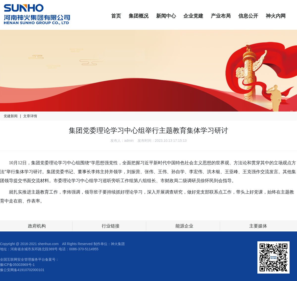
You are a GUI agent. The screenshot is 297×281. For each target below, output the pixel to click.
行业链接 (111, 226)
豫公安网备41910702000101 (22, 270)
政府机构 (37, 226)
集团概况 (138, 16)
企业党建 (193, 16)
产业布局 (221, 16)
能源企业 (184, 226)
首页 (116, 16)
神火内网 (276, 16)
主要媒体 (258, 226)
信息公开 (248, 16)
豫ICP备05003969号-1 (17, 265)
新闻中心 (166, 16)
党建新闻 (11, 116)
